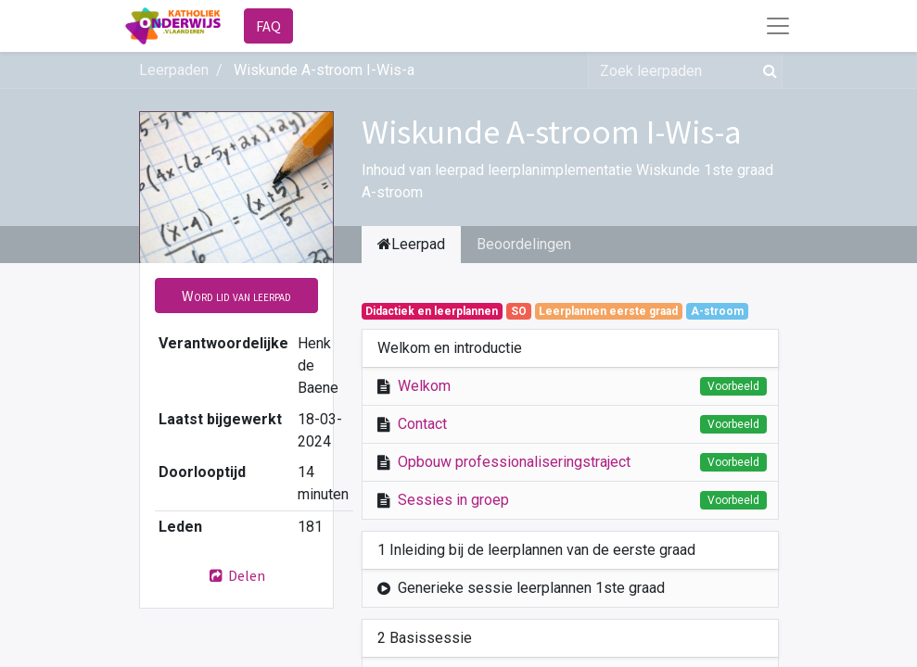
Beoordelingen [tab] (524, 244)
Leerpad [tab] (411, 244)
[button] (236, 295)
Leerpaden (174, 70)
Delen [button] (236, 575)
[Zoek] (766, 70)
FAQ (268, 26)
